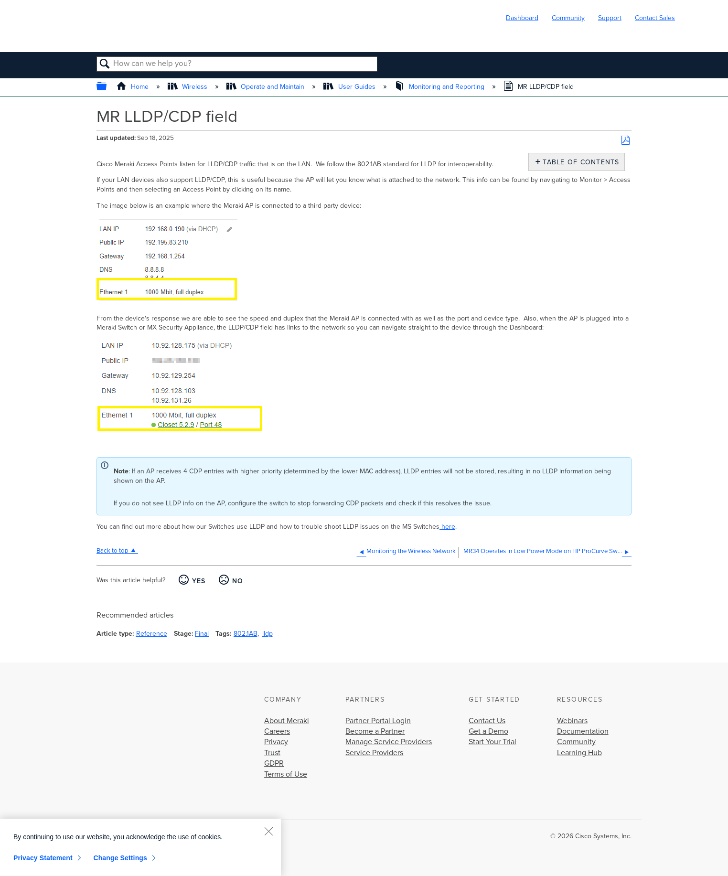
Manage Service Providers (388, 742)
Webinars (572, 721)
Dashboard (522, 18)
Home (133, 87)
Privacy (276, 742)
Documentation (583, 731)
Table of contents (579, 162)
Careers (277, 731)
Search (104, 64)
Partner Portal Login (378, 721)
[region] (140, 847)
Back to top (112, 551)
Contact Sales (655, 18)
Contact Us (487, 721)
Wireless (188, 87)
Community (568, 18)
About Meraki (286, 721)
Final (202, 634)
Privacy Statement (43, 858)
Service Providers (374, 753)
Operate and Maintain (266, 87)
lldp (267, 634)
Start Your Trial (492, 742)
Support (609, 18)
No (238, 581)
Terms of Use (285, 774)
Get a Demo (488, 731)
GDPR (274, 763)
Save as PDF (625, 141)
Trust (272, 753)
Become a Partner (375, 731)
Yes (199, 581)
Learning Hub (579, 753)
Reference (151, 634)
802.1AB (245, 634)
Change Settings (120, 858)
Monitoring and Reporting (440, 87)
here (447, 527)
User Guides (350, 87)
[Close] (268, 831)
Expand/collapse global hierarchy (107, 87)
